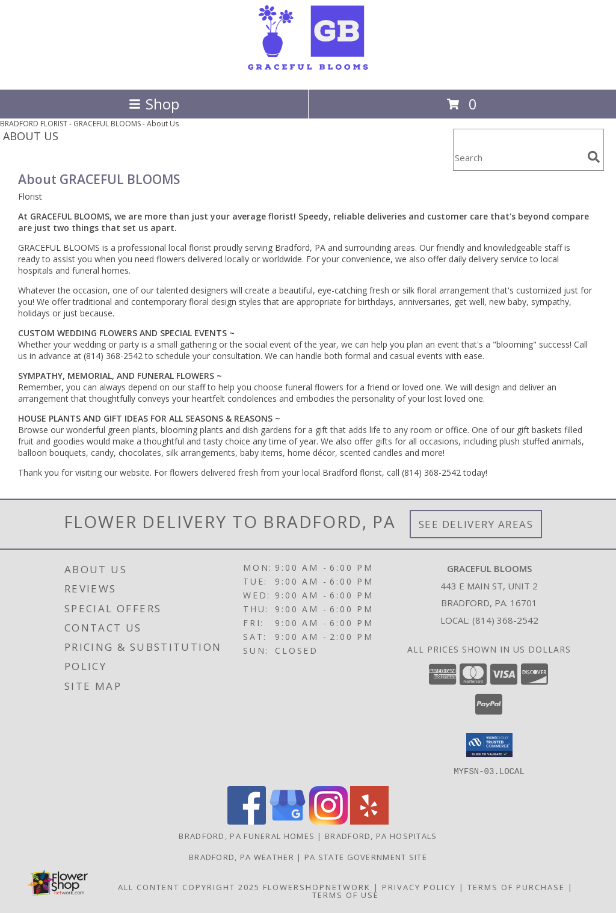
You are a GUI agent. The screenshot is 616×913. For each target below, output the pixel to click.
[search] (593, 157)
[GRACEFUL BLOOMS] (308, 72)
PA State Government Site (365, 856)
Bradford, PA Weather (241, 856)
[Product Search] (518, 157)
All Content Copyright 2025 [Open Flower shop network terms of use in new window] (189, 886)
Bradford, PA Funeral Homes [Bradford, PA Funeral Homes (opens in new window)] (247, 835)
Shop (154, 104)
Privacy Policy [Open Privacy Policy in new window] (419, 886)
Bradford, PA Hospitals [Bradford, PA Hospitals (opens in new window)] (381, 835)
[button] (489, 745)
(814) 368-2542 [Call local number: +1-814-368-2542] (505, 620)
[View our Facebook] (246, 820)
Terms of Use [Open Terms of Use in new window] (345, 894)
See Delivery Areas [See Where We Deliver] (476, 524)
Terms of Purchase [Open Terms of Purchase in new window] (516, 886)
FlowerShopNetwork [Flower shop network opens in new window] (317, 886)
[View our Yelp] (369, 820)
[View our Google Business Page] (287, 820)
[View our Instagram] (328, 820)
